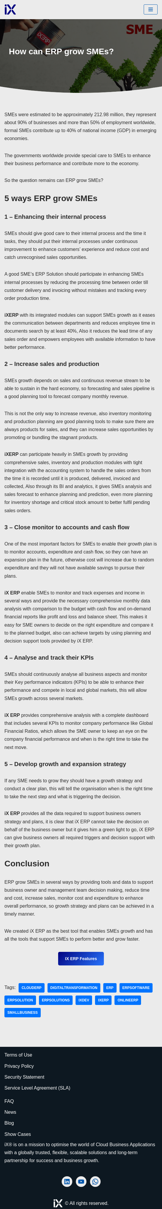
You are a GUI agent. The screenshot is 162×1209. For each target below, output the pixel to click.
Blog (9, 1123)
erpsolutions (56, 1000)
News (10, 1112)
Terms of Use (18, 1054)
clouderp (31, 988)
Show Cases (17, 1134)
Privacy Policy (19, 1066)
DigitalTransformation (73, 988)
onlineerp (127, 1000)
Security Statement (24, 1077)
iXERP (103, 1000)
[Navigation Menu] (151, 9)
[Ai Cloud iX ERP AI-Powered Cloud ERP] (10, 9)
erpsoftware (136, 988)
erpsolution (20, 1000)
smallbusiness (22, 1013)
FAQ (9, 1101)
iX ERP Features (81, 958)
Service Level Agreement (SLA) (37, 1087)
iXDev (83, 1000)
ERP (110, 988)
